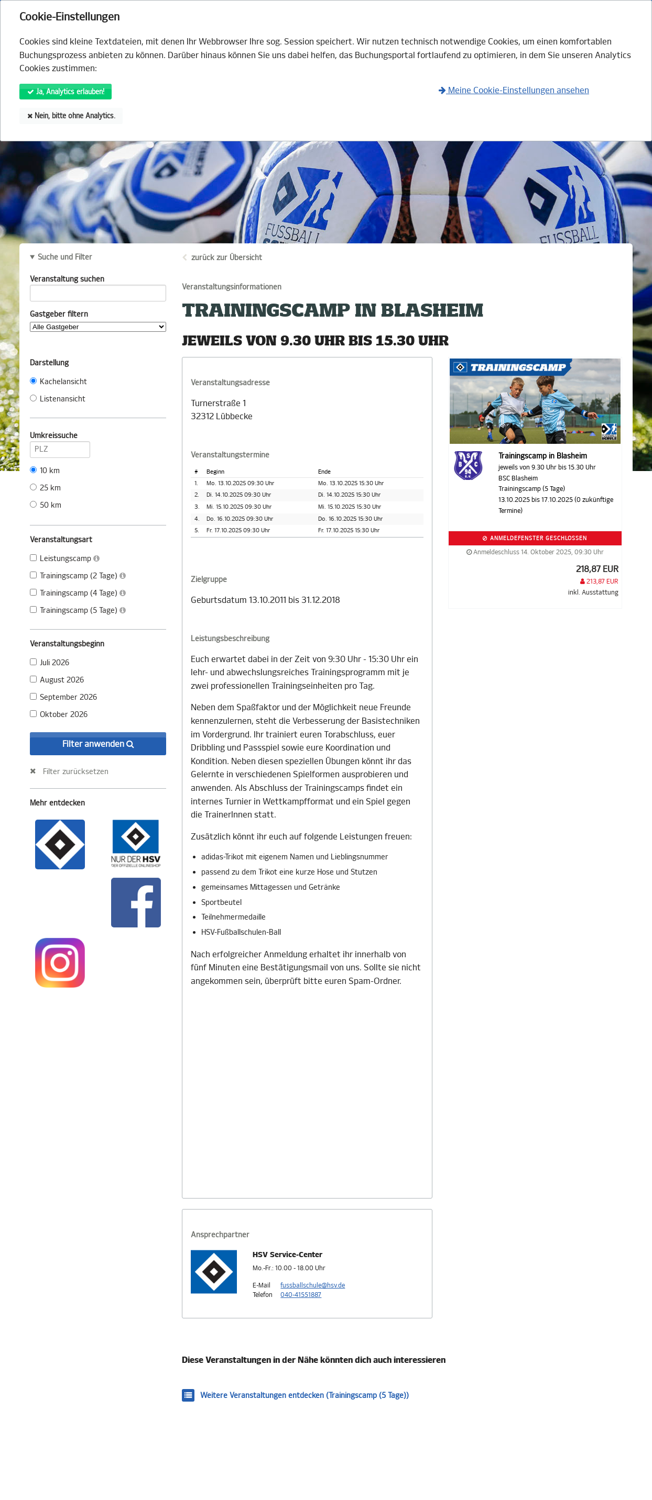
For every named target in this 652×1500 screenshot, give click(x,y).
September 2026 (63, 697)
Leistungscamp (65, 558)
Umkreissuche (60, 437)
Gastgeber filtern (98, 321)
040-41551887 (300, 1294)
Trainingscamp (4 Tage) (78, 593)
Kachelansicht (58, 381)
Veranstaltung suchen (98, 281)
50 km (45, 505)
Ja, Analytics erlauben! (65, 92)
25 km (45, 488)
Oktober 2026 (59, 714)
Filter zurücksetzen (75, 771)
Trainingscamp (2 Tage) (78, 576)
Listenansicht (57, 399)
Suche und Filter (65, 257)
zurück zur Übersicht (226, 257)
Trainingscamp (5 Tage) (78, 610)
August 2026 (57, 680)
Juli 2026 (49, 662)
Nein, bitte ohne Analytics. (71, 116)
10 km (45, 470)
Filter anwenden (98, 744)
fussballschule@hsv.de (312, 1285)
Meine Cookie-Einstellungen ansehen (514, 90)
